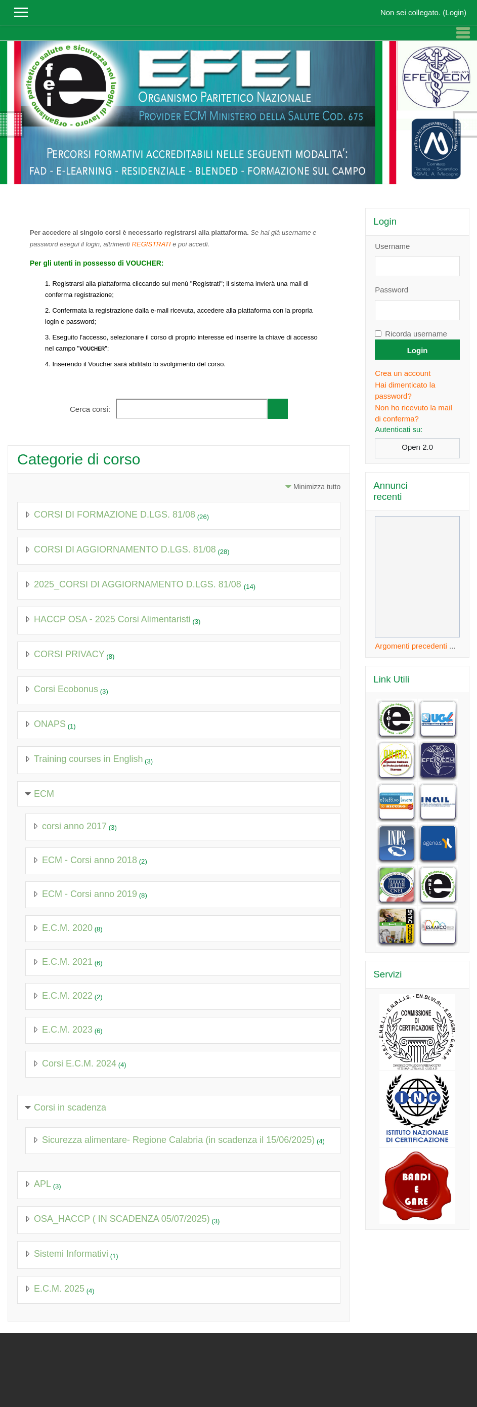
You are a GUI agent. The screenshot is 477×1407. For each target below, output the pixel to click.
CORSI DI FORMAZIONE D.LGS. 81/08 (114, 514)
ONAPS (50, 724)
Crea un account (402, 373)
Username (392, 246)
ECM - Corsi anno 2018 (89, 860)
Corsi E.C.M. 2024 (79, 1063)
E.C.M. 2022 (67, 996)
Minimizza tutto (316, 487)
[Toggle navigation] (462, 32)
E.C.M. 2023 (67, 1030)
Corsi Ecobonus (66, 689)
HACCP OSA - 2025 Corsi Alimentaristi (112, 619)
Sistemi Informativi (71, 1254)
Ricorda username (416, 333)
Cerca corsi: (91, 409)
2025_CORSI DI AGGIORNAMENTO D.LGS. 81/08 (139, 584)
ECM (44, 794)
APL (42, 1184)
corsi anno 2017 (74, 826)
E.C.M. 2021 (67, 962)
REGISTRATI (151, 244)
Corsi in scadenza (70, 1107)
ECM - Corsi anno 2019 (89, 894)
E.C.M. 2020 (67, 928)
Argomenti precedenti (411, 646)
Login (454, 12)
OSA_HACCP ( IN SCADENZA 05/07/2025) (122, 1219)
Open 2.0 (417, 447)
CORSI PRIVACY (69, 654)
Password (391, 289)
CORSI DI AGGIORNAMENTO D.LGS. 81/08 (125, 549)
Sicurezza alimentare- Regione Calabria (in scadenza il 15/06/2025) (178, 1140)
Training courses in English (88, 759)
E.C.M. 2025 (59, 1289)
